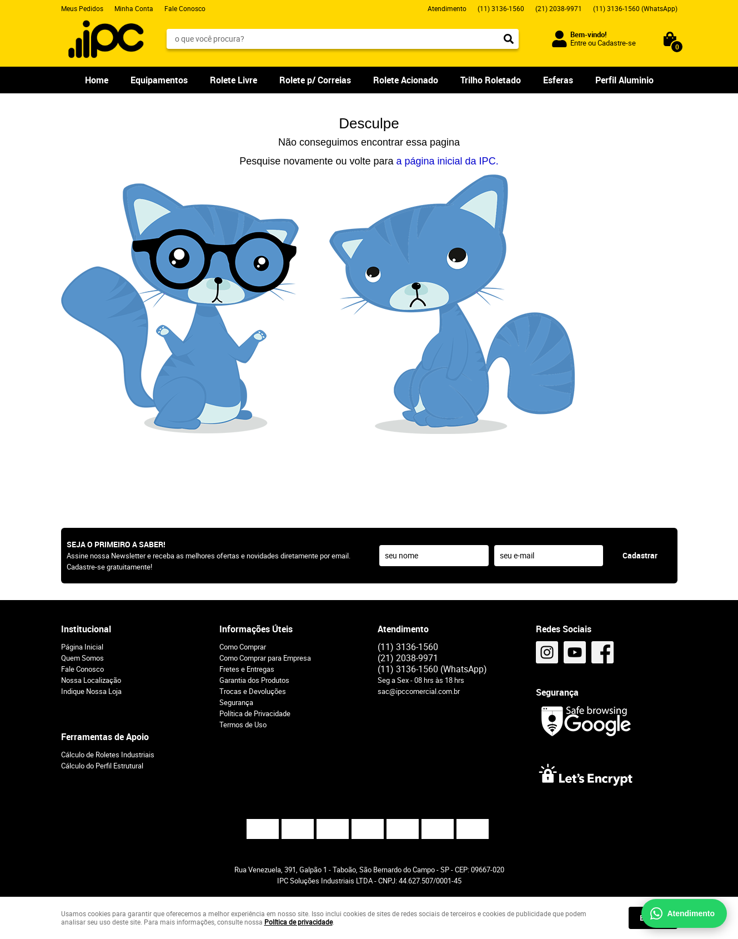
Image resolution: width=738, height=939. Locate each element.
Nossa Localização (91, 680)
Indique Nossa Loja (91, 691)
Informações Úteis (256, 629)
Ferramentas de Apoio (105, 737)
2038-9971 (558, 8)
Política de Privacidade (254, 713)
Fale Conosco (184, 8)
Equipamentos (159, 80)
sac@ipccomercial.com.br (419, 691)
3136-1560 (501, 8)
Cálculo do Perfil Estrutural (102, 766)
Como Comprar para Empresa (265, 658)
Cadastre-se (617, 43)
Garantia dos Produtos (254, 680)
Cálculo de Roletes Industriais (107, 755)
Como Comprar (242, 647)
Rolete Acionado (405, 80)
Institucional (86, 629)
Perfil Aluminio (624, 80)
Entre (578, 43)
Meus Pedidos (82, 8)
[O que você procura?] (509, 39)
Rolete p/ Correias (315, 80)
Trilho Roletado (490, 80)
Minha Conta (133, 8)
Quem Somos (82, 658)
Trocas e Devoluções (252, 691)
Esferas (558, 80)
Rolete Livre (233, 80)
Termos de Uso (243, 725)
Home (96, 80)
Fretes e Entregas (246, 669)
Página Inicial (82, 647)
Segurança (236, 702)
